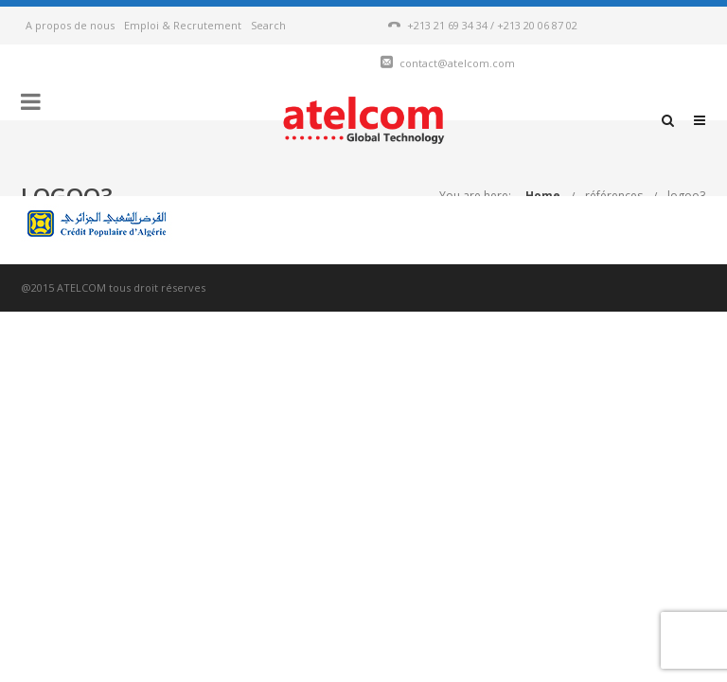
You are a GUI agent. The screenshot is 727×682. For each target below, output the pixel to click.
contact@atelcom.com (457, 63)
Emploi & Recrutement (182, 25)
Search (268, 25)
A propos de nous (70, 25)
